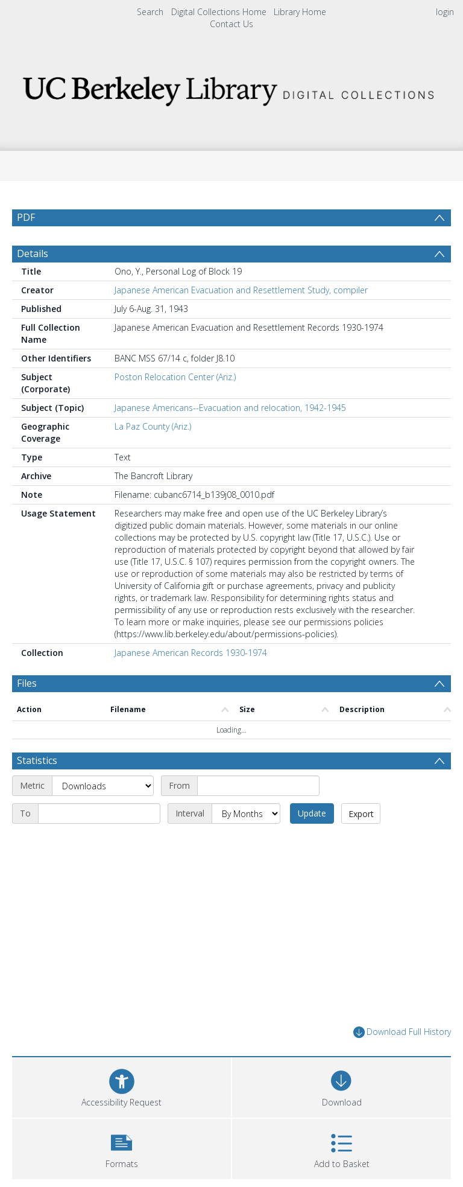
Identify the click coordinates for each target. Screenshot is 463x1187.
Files (27, 683)
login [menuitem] (445, 12)
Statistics (37, 760)
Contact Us (231, 24)
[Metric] (103, 785)
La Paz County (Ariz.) (153, 426)
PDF (26, 217)
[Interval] (246, 813)
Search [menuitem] (150, 12)
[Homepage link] (231, 88)
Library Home (300, 12)
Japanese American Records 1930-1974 (191, 652)
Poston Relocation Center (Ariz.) (175, 377)
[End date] (99, 813)
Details (32, 253)
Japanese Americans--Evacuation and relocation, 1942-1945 (230, 407)
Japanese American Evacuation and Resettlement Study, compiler (241, 290)
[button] (121, 1147)
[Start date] (258, 785)
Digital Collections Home (218, 12)
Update (312, 813)
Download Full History (402, 1032)
